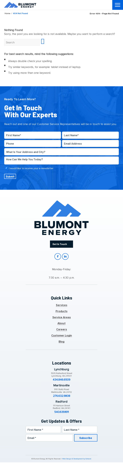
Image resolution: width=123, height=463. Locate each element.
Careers (61, 330)
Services (61, 305)
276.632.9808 (61, 396)
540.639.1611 (61, 412)
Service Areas (61, 317)
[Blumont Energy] (20, 5)
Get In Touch (59, 244)
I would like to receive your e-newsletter (31, 168)
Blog (61, 342)
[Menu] (117, 5)
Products (61, 312)
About (61, 324)
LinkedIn (65, 257)
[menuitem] (117, 5)
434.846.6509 (61, 380)
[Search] (22, 42)
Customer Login (61, 336)
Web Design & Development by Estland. (76, 459)
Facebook (57, 257)
